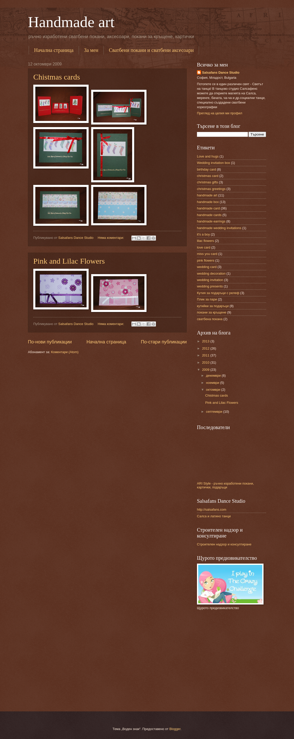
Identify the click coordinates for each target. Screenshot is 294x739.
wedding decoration (211, 273)
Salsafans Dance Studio (220, 72)
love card (203, 247)
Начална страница (54, 50)
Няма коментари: (111, 238)
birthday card (206, 169)
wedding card (207, 267)
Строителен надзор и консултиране (224, 544)
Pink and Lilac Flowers (69, 261)
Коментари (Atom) (64, 352)
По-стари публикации (164, 341)
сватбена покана (210, 319)
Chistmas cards (56, 77)
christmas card (207, 176)
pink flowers (205, 260)
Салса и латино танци (214, 516)
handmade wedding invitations (219, 228)
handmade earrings (211, 221)
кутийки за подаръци (213, 306)
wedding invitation (210, 280)
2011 (206, 355)
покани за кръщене (211, 312)
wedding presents (210, 286)
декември (214, 375)
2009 (206, 370)
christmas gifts (207, 182)
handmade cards (209, 215)
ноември (213, 383)
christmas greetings (211, 189)
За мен (91, 50)
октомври (213, 389)
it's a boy (203, 234)
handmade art (207, 195)
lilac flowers (205, 241)
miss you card (207, 254)
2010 (206, 362)
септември (214, 411)
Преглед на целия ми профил (219, 113)
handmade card (208, 208)
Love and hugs (207, 156)
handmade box (208, 202)
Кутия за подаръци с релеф (218, 293)
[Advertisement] (229, 663)
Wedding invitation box (213, 163)
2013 (206, 341)
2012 (206, 348)
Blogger (175, 729)
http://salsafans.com (211, 509)
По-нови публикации (50, 341)
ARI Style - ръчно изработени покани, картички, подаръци (225, 485)
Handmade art (71, 22)
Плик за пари (207, 299)
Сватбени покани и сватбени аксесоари (151, 50)
